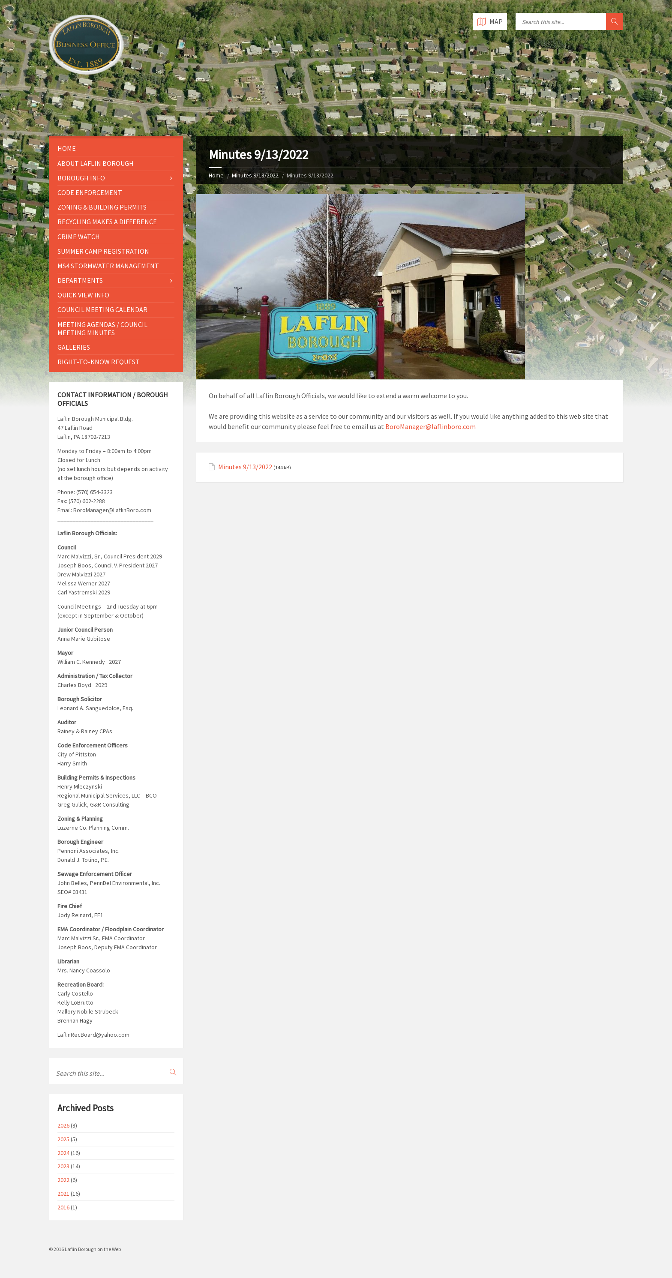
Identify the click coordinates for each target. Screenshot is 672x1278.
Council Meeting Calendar (102, 309)
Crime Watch (78, 236)
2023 (63, 1166)
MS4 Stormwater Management (108, 265)
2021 (63, 1193)
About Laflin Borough (95, 163)
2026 (63, 1125)
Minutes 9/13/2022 (255, 175)
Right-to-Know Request (98, 361)
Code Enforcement (89, 192)
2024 (63, 1153)
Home (216, 175)
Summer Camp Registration (103, 251)
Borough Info (81, 178)
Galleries (73, 347)
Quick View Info (83, 295)
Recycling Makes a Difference (107, 221)
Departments (80, 280)
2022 (63, 1180)
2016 (63, 1207)
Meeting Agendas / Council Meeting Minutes (102, 328)
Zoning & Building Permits (102, 207)
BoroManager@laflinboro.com (430, 426)
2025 (63, 1139)
